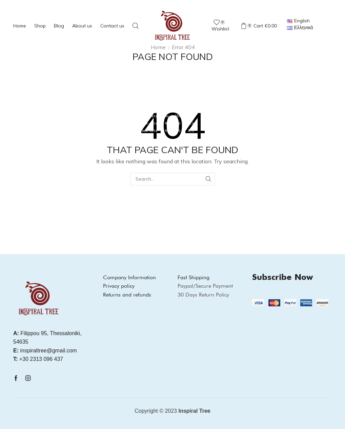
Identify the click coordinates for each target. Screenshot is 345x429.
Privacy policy (119, 286)
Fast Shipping (193, 277)
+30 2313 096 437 (38, 359)
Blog (59, 26)
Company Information (129, 277)
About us (82, 26)
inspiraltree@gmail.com (45, 350)
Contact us (112, 26)
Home (19, 26)
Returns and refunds (127, 294)
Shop (40, 26)
